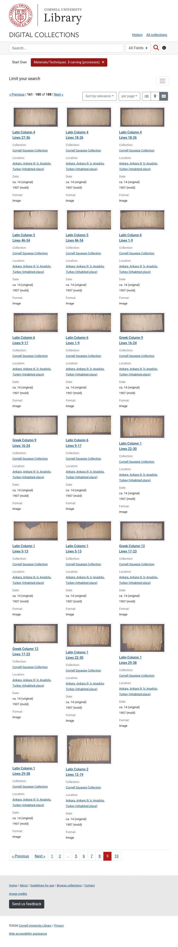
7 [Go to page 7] (92, 856)
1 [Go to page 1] (52, 856)
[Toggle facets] (162, 81)
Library (62, 15)
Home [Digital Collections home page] (13, 885)
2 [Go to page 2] (60, 856)
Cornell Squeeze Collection (30, 150)
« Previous (17, 95)
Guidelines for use (42, 885)
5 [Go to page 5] (76, 856)
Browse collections (69, 885)
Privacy (59, 925)
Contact (89, 885)
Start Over (19, 62)
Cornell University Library (35, 925)
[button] (69, 62)
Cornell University (20, 15)
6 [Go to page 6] (84, 856)
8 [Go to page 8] (100, 856)
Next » (58, 95)
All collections (156, 35)
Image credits (18, 893)
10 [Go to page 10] (116, 856)
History (137, 35)
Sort (98, 96)
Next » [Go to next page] (40, 856)
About (24, 885)
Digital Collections (44, 34)
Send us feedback (26, 904)
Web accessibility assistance (28, 933)
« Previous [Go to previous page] (20, 856)
